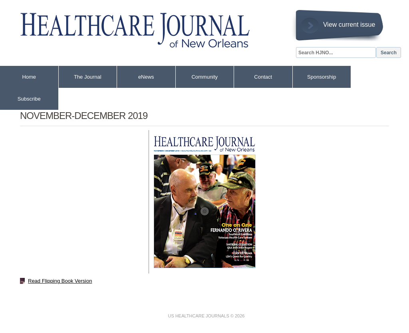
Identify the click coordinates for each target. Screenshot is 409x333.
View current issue (349, 24)
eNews (146, 77)
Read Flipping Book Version (60, 281)
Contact (263, 77)
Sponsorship (321, 77)
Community (204, 77)
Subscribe (29, 99)
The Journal (87, 77)
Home (29, 77)
